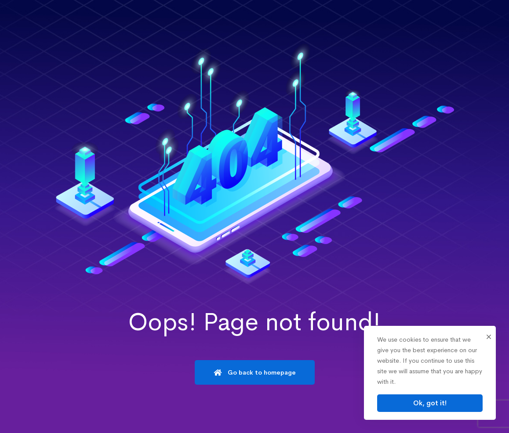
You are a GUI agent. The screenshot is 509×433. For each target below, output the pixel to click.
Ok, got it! (430, 403)
